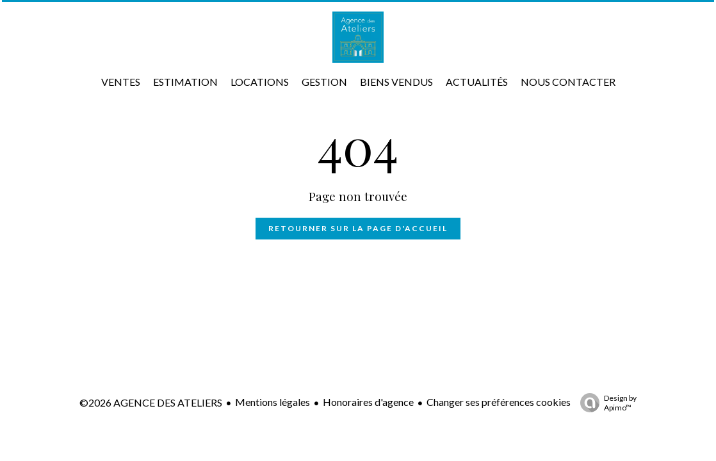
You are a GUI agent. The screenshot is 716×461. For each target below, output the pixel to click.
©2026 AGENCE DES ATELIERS (150, 402)
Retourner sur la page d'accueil (358, 228)
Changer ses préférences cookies (499, 402)
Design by (605, 402)
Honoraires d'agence (368, 402)
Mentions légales (272, 402)
